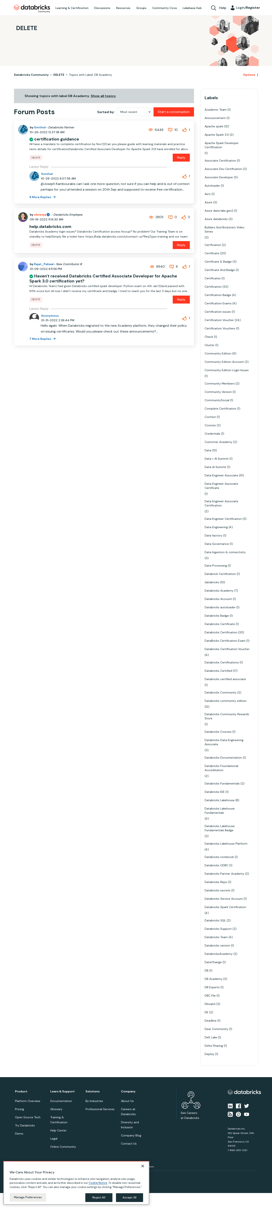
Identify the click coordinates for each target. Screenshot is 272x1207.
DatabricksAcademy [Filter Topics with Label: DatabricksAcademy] (219, 954)
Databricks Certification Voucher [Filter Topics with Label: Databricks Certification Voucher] (227, 649)
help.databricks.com (50, 226)
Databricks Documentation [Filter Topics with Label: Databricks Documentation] (223, 757)
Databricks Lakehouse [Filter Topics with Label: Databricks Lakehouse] (220, 800)
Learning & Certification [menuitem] (71, 8)
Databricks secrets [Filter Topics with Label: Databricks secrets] (217, 890)
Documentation (61, 1101)
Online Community (63, 1147)
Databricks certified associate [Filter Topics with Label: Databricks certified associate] (225, 679)
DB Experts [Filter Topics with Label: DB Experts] (212, 987)
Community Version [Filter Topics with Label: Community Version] (218, 392)
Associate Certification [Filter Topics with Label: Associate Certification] (220, 160)
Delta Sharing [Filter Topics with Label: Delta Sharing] (214, 1046)
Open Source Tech (27, 1117)
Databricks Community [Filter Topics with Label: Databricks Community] (221, 692)
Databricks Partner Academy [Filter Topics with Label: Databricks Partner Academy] (224, 874)
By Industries (94, 1101)
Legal (53, 1138)
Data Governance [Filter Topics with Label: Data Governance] (217, 544)
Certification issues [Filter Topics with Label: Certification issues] (218, 312)
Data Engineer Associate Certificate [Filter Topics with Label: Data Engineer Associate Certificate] (221, 486)
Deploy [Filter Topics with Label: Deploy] (209, 1054)
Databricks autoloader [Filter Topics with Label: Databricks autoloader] (220, 607)
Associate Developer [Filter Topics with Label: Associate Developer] (219, 177)
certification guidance (56, 139)
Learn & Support (62, 1091)
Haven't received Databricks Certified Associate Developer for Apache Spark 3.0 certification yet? (103, 278)
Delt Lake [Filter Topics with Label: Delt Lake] (211, 1037)
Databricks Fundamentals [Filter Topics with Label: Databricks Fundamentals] (222, 783)
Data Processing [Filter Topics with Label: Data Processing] (216, 565)
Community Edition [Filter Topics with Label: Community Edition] (218, 353)
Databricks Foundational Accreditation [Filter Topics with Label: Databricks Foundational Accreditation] (221, 768)
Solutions (93, 1091)
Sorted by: (106, 112)
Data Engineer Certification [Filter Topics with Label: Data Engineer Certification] (223, 519)
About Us (127, 1101)
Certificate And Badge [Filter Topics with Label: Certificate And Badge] (220, 270)
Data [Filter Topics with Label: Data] (208, 450)
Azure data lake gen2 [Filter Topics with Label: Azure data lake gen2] (219, 211)
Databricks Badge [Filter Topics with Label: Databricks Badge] (217, 615)
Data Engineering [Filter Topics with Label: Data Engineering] (216, 527)
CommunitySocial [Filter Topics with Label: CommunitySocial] (217, 400)
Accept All (129, 1197)
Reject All (98, 1197)
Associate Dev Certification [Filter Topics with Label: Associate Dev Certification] (223, 169)
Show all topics (103, 96)
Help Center (58, 1130)
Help (222, 8)
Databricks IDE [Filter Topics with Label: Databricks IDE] (215, 792)
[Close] (142, 1166)
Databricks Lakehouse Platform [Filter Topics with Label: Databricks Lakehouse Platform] (226, 843)
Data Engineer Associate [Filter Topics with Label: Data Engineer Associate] (221, 475)
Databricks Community (32, 9)
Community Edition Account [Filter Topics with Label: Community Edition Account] (224, 362)
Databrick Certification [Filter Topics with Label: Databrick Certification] (220, 574)
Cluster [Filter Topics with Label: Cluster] (209, 345)
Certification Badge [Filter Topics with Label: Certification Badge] (218, 295)
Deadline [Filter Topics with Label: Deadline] (211, 1020)
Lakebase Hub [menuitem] (192, 8)
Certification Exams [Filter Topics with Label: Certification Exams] (218, 303)
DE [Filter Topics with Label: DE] (206, 1012)
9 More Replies (40, 197)
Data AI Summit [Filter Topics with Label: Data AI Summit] (215, 467)
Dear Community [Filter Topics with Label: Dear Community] (216, 1029)
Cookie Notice (98, 1183)
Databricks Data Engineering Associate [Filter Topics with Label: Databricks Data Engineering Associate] (224, 742)
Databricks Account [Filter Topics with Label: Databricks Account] (218, 599)
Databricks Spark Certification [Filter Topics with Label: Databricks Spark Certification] (225, 907)
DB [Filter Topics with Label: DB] (206, 970)
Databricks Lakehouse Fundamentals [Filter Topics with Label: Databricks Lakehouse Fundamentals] (220, 811)
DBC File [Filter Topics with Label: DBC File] (210, 995)
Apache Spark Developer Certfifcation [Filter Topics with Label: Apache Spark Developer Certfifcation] (222, 145)
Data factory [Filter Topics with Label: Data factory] (213, 535)
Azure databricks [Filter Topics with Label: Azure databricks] (216, 219)
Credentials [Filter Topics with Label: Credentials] (212, 433)
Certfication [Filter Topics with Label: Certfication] (213, 245)
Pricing (19, 1109)
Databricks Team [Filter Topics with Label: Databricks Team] (216, 937)
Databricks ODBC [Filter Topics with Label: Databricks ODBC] (216, 865)
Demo (19, 1133)
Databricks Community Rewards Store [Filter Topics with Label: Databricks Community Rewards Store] (227, 716)
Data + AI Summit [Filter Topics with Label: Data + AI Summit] (217, 459)
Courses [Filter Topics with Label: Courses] (210, 425)
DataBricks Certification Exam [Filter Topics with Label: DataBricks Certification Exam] (225, 641)
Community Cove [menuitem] (164, 8)
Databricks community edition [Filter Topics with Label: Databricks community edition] (226, 701)
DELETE (58, 75)
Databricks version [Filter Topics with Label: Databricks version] (217, 945)
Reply (181, 157)
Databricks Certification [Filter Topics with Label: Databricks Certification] (221, 632)
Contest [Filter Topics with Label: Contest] (210, 417)
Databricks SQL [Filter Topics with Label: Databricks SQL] (215, 920)
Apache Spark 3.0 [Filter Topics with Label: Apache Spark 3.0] (217, 135)
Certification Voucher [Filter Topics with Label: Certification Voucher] (219, 320)
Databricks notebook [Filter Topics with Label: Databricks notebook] (219, 857)
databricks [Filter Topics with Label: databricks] (212, 582)
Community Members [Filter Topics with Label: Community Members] (220, 383)
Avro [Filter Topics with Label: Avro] (208, 194)
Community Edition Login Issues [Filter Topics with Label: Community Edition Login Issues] (227, 370)
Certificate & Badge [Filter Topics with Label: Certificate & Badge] (218, 261)
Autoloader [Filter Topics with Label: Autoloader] (212, 185)
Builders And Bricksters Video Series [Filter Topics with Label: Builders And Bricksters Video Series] (224, 229)
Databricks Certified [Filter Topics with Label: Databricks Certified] (218, 671)
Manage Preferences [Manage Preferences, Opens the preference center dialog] (28, 1197)
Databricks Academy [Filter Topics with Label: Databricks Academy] (219, 590)
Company (128, 1091)
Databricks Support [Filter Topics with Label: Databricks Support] (218, 929)
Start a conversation (174, 112)
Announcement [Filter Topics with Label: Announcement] (215, 118)
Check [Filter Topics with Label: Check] (209, 337)
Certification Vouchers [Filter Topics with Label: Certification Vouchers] (220, 328)
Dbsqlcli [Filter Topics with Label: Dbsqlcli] (210, 1004)
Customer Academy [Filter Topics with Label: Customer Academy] (218, 442)
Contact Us (129, 1143)
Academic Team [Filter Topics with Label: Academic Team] (216, 109)
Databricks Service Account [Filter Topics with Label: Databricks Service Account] (224, 899)
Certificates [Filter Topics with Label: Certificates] (213, 278)
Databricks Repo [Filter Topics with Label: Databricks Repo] (216, 882)
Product (21, 1091)
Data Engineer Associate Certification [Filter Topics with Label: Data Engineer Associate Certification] (221, 503)
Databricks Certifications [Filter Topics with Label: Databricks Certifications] (222, 662)
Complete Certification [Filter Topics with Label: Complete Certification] (220, 408)
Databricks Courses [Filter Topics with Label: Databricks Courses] (218, 732)
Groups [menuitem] (141, 8)
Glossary (56, 1109)
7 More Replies (40, 339)
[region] (76, 1183)
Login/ (248, 7)
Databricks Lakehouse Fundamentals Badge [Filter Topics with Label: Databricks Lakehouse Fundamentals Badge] (220, 828)
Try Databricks (25, 1125)
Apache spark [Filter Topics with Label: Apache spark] (214, 126)
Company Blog (131, 1135)
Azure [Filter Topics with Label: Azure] (208, 202)
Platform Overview (27, 1101)
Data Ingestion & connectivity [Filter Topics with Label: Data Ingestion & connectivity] (225, 552)
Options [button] (249, 75)
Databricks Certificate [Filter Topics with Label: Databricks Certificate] (220, 624)
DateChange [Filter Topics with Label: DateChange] (213, 962)
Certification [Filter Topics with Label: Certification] (213, 286)
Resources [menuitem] (123, 8)
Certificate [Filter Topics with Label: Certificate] (212, 253)
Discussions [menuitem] (102, 8)
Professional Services (100, 1109)
